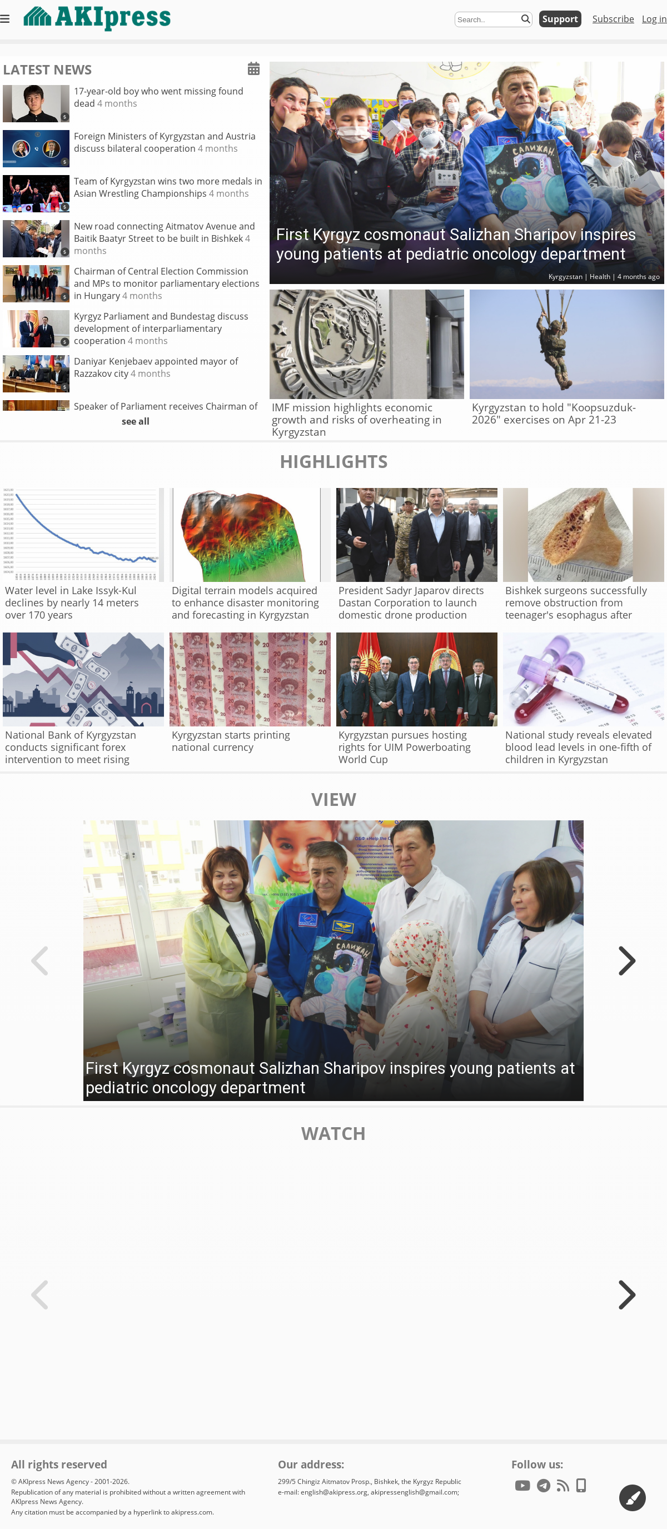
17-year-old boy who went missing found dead (123, 103)
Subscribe (613, 19)
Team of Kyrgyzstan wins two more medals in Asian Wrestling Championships (132, 193)
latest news (47, 69)
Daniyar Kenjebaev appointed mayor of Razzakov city (120, 373)
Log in (654, 19)
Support (560, 19)
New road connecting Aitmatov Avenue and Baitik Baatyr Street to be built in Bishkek (129, 238)
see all (136, 421)
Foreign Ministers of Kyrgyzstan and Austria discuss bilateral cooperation (129, 148)
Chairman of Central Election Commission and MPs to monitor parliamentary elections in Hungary (131, 283)
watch (333, 1133)
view (333, 799)
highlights (334, 461)
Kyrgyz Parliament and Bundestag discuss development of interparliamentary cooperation (125, 328)
